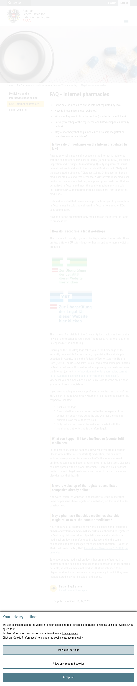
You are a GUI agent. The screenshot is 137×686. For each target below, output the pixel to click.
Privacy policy (70, 633)
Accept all (68, 677)
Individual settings (68, 650)
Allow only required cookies (68, 663)
